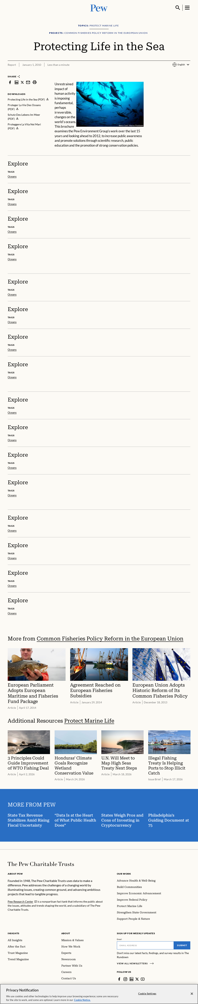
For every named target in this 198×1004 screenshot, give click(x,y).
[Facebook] (119, 979)
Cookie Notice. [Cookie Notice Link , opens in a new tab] (82, 1002)
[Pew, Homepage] (99, 8)
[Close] (192, 995)
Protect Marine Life (89, 721)
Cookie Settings (147, 995)
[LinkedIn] (131, 979)
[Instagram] (125, 979)
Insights (13, 933)
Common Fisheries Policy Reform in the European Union (110, 638)
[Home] (41, 864)
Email (119, 939)
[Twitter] (137, 979)
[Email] (145, 945)
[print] (34, 82)
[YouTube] (142, 979)
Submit (182, 945)
